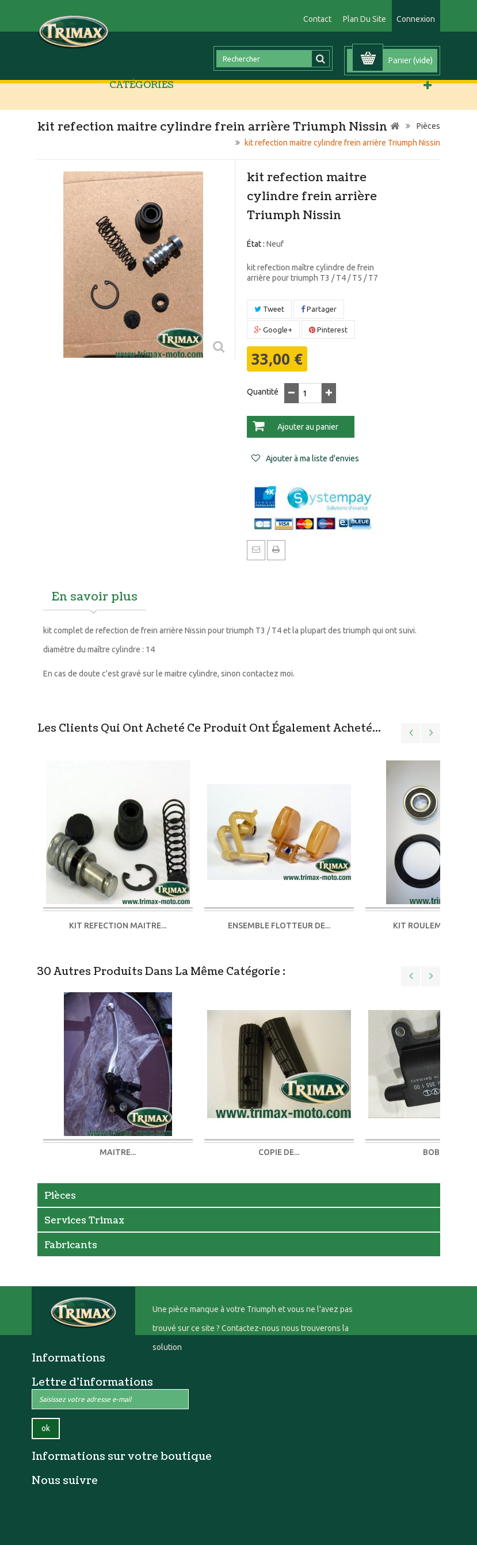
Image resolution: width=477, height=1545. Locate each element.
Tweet (269, 309)
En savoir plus (95, 597)
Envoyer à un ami (256, 549)
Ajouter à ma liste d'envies (311, 458)
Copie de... (278, 1152)
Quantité (262, 391)
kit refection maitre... (117, 925)
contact (317, 19)
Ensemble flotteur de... (279, 925)
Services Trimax (84, 1220)
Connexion (415, 19)
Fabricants (70, 1245)
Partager (319, 309)
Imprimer (276, 549)
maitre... (118, 1152)
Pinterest (328, 330)
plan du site (364, 19)
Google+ (273, 330)
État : (256, 243)
